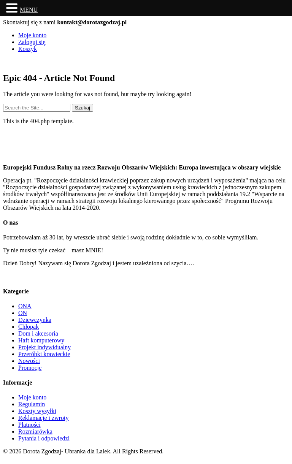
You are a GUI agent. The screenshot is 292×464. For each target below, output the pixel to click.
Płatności (29, 424)
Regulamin (31, 404)
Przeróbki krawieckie (44, 354)
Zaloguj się (32, 42)
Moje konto (32, 35)
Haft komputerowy (41, 340)
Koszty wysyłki (37, 411)
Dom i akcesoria (38, 333)
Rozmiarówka (35, 431)
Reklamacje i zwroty (43, 418)
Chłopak (28, 326)
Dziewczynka (34, 320)
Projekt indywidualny (44, 347)
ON (22, 313)
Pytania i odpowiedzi (44, 438)
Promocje (29, 367)
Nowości (29, 361)
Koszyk (27, 49)
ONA (25, 306)
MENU (29, 9)
